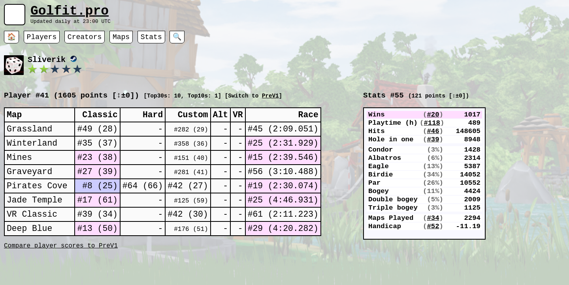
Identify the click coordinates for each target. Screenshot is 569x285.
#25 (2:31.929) (283, 154)
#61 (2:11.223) (283, 235)
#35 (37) (97, 154)
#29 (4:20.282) (283, 251)
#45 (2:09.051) (283, 138)
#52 (433, 259)
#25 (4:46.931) (283, 219)
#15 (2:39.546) (283, 170)
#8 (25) (100, 202)
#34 (433, 248)
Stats (151, 41)
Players (42, 41)
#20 (433, 121)
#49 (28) (97, 138)
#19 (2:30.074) (283, 202)
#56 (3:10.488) (283, 186)
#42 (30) (188, 235)
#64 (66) (142, 202)
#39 (433, 152)
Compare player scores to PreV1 (61, 270)
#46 (433, 142)
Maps (121, 41)
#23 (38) (97, 170)
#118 (432, 132)
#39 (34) (97, 235)
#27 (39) (97, 186)
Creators (85, 41)
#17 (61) (97, 219)
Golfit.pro (69, 13)
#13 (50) (97, 251)
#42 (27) (188, 202)
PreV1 (270, 101)
